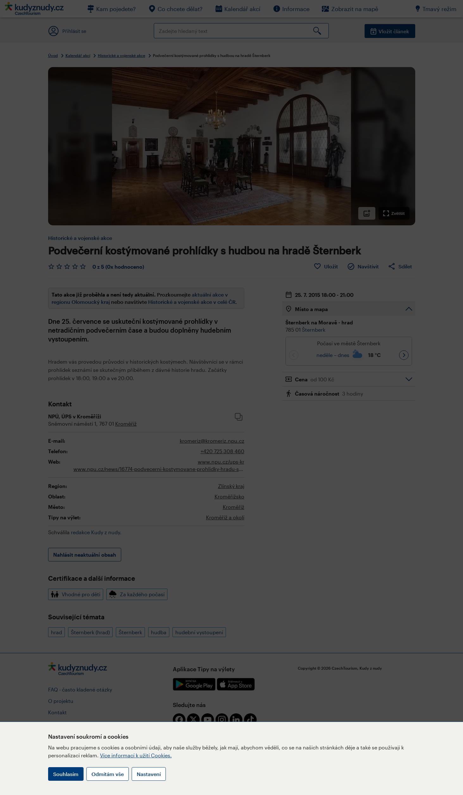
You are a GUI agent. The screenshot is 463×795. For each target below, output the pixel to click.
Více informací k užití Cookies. (136, 755)
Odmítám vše (107, 774)
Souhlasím (65, 774)
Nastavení (149, 774)
